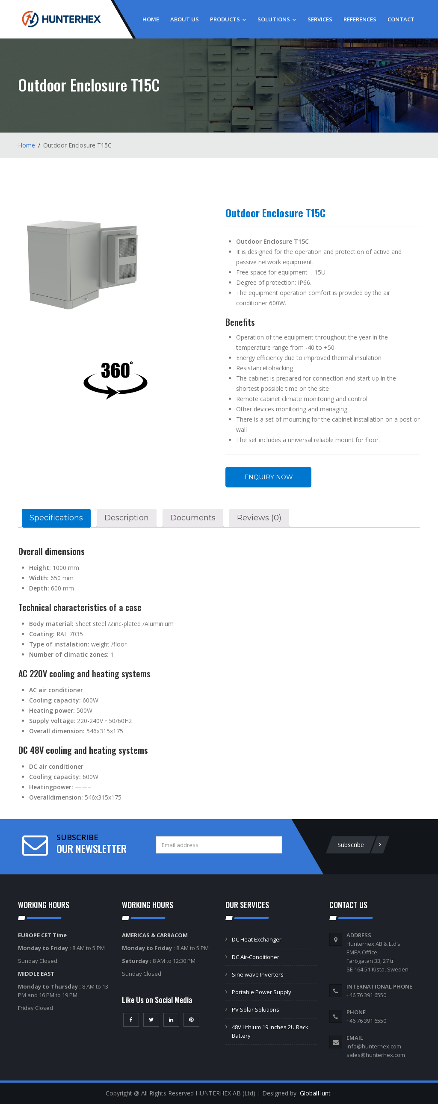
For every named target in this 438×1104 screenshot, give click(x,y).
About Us (184, 19)
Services (320, 19)
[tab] (56, 518)
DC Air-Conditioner (255, 957)
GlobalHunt (315, 1093)
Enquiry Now (268, 477)
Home (150, 19)
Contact (401, 19)
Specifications (56, 517)
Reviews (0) (259, 517)
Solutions (276, 19)
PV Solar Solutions (255, 1009)
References (359, 19)
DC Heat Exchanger (256, 939)
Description (126, 517)
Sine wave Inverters (258, 974)
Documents (193, 517)
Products (228, 19)
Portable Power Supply (261, 992)
